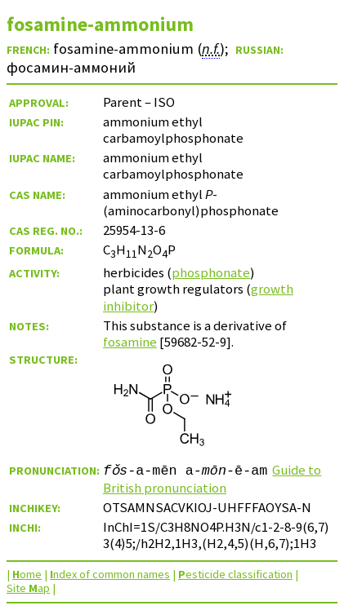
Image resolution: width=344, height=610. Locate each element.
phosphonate (211, 272)
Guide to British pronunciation (212, 479)
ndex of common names (110, 574)
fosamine (130, 342)
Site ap (28, 588)
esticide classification (235, 574)
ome (27, 574)
